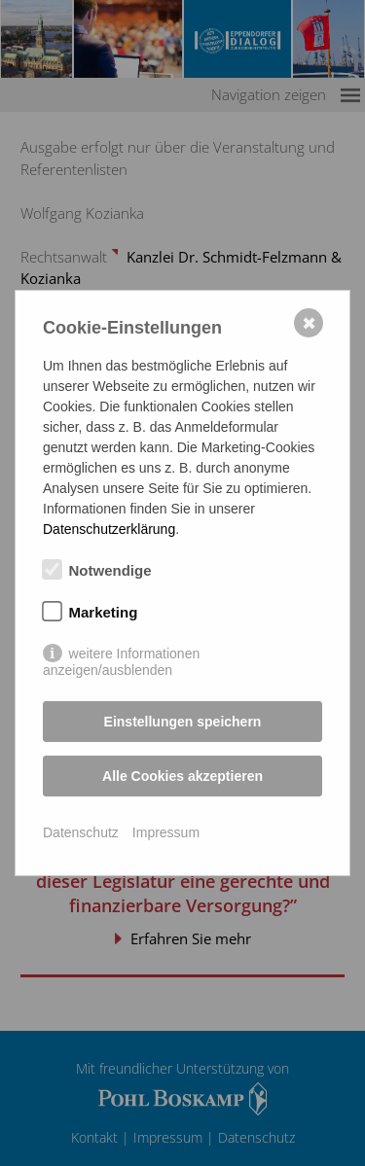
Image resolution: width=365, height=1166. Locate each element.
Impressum (166, 832)
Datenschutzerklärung (109, 529)
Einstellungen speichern (183, 721)
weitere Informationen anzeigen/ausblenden (121, 654)
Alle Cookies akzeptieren (182, 776)
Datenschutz (81, 832)
